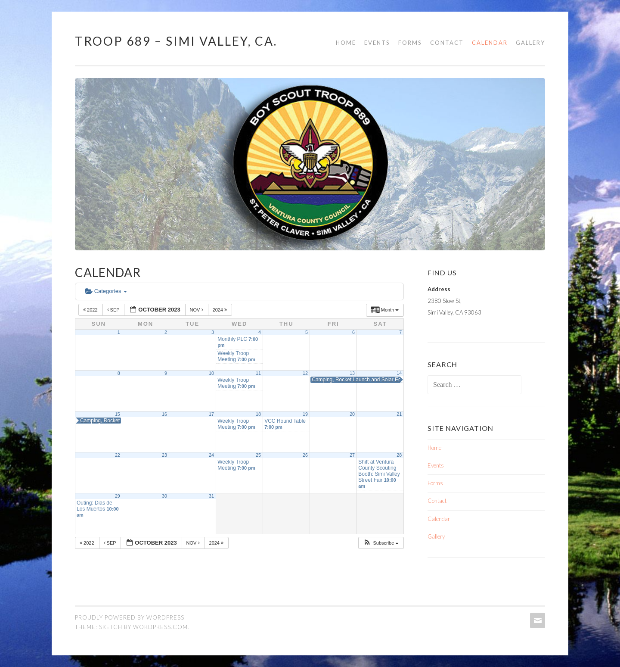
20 (352, 414)
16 (164, 414)
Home (346, 42)
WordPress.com (160, 626)
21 (399, 414)
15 (117, 414)
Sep (114, 309)
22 (117, 455)
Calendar (490, 42)
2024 (221, 309)
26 (305, 455)
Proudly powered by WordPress (129, 617)
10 (211, 373)
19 (305, 414)
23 (164, 455)
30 (164, 496)
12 (305, 373)
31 (211, 496)
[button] (381, 543)
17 (211, 414)
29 (117, 496)
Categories (106, 291)
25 (258, 455)
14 (399, 373)
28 (399, 455)
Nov (197, 309)
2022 (91, 309)
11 (258, 373)
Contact (447, 42)
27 (352, 455)
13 (352, 373)
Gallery (530, 42)
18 (258, 414)
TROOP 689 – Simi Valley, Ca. (176, 41)
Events (377, 42)
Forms (410, 42)
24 (211, 455)
